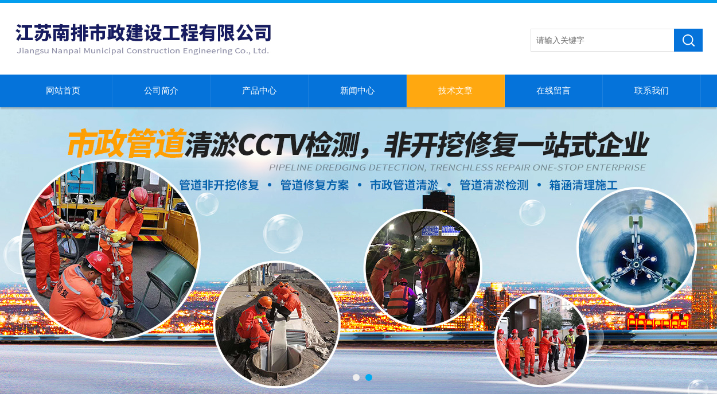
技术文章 (455, 90)
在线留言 (553, 90)
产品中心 (259, 90)
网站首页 (63, 90)
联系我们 (651, 90)
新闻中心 (357, 90)
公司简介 (161, 90)
